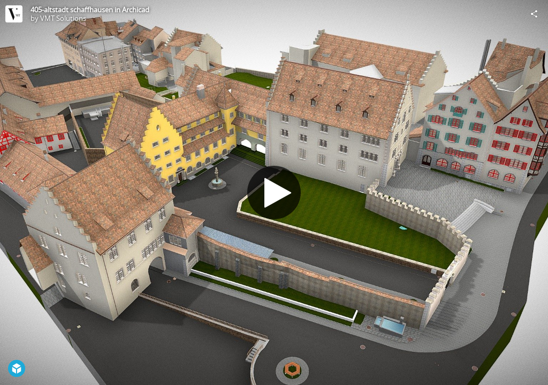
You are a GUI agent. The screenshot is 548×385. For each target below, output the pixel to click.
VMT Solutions (63, 18)
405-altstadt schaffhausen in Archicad (90, 9)
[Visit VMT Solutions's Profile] (13, 13)
